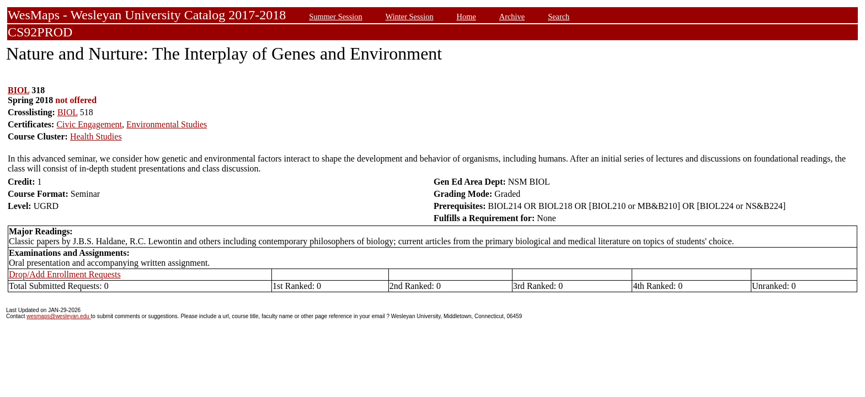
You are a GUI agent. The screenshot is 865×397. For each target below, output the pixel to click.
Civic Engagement (89, 124)
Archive (512, 16)
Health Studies (96, 136)
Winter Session (410, 16)
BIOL (18, 90)
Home (466, 16)
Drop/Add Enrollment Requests (65, 274)
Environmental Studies (166, 124)
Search (558, 16)
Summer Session (335, 16)
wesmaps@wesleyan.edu (58, 316)
